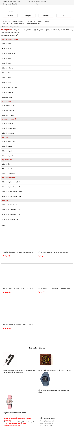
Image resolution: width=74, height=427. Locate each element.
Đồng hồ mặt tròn (7, 123)
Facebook (10, 16)
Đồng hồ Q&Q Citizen (8, 53)
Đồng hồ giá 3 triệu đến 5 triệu (11, 214)
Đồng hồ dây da (7, 146)
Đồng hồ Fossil (6, 82)
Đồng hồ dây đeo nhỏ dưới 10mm (12, 182)
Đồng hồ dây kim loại (8, 141)
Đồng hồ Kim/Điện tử (8, 174)
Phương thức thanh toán (47, 421)
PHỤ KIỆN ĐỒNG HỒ (33, 23)
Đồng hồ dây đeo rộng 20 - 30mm (12, 191)
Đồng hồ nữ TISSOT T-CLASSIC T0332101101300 (19, 312)
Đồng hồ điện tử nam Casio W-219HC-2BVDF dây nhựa (53, 391)
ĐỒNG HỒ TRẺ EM (43, 21)
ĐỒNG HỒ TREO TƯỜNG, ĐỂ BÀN (13, 23)
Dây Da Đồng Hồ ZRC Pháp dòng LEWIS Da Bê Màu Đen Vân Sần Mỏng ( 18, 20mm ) (19, 371)
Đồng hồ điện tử (7, 169)
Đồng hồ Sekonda (7, 68)
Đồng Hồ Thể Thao (8, 115)
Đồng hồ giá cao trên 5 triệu (10, 219)
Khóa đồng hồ (15, 32)
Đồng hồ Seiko (6, 58)
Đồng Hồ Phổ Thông (8, 105)
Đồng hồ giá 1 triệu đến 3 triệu (11, 209)
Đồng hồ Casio (6, 43)
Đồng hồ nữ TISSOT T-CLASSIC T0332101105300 (19, 239)
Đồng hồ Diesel (6, 77)
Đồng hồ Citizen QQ (30, 30)
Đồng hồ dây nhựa (7, 156)
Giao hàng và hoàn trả (46, 423)
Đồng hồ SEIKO (52, 30)
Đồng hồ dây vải (7, 151)
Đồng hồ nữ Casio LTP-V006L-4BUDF (14, 413)
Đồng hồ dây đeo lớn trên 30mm (12, 196)
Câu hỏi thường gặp (46, 426)
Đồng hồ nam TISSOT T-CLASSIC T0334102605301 (54, 275)
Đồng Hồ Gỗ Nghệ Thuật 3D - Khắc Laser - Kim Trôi (54, 370)
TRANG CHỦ (7, 21)
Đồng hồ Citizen (7, 73)
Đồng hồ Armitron (7, 92)
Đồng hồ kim (6, 164)
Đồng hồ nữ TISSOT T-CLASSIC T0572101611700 (19, 275)
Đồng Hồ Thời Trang (8, 110)
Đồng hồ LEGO (6, 63)
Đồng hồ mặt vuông (8, 133)
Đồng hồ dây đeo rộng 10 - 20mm (12, 187)
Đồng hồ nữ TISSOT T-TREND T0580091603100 (54, 239)
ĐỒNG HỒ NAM (18, 21)
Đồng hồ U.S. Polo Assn (9, 87)
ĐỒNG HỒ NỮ (30, 21)
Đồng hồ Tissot (7, 97)
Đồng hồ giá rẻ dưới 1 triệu (10, 205)
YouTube (46, 16)
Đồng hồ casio (18, 30)
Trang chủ (5, 27)
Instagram (28, 16)
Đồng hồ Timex (41, 30)
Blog (64, 16)
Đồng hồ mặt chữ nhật (9, 128)
